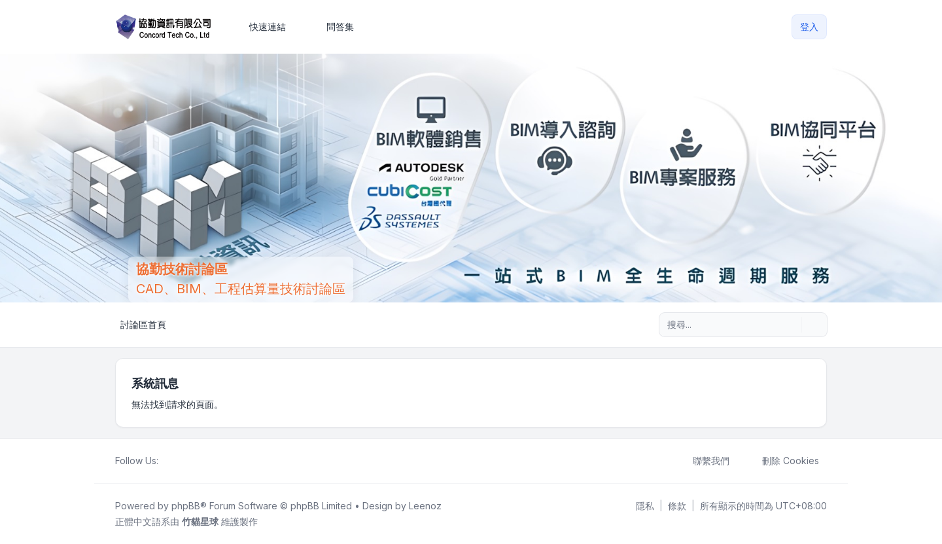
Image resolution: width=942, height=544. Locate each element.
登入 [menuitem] (809, 26)
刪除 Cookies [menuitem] (782, 461)
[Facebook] (166, 460)
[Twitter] (176, 460)
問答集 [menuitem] (331, 27)
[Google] (197, 460)
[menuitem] (261, 27)
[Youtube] (187, 460)
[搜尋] (790, 325)
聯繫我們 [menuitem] (702, 461)
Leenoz (425, 505)
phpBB (185, 505)
